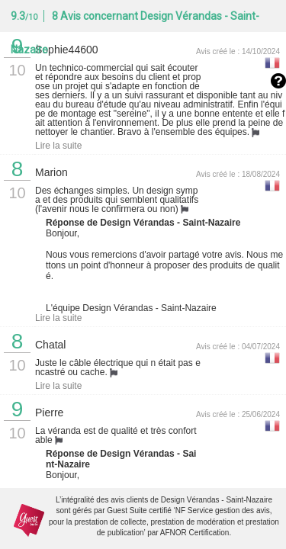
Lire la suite (58, 145)
